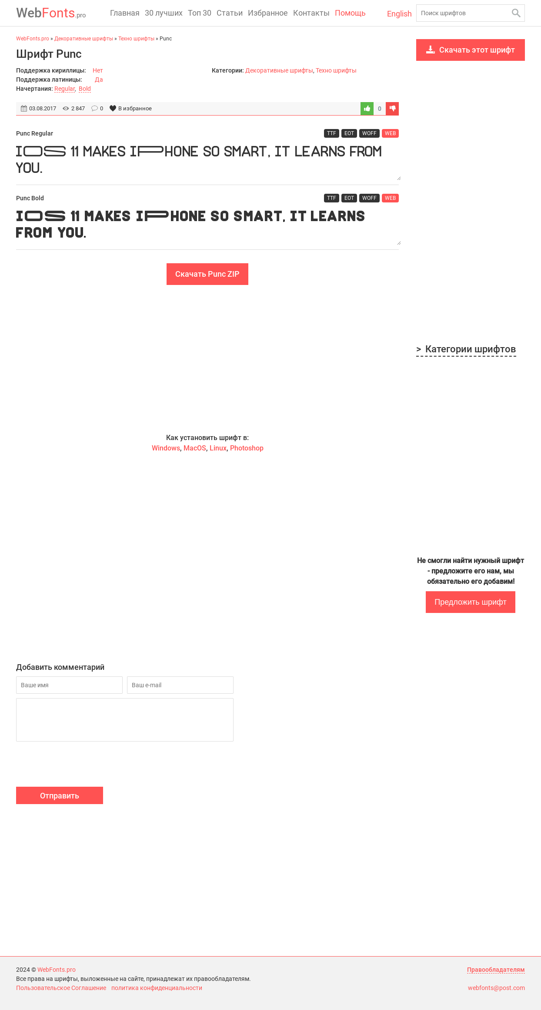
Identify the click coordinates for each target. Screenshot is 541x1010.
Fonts (51, 12)
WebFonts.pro (56, 969)
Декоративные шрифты (279, 70)
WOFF (369, 133)
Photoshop (247, 448)
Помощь (350, 12)
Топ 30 (199, 12)
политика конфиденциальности (156, 987)
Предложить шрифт (470, 602)
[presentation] (82, 765)
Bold (85, 88)
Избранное (268, 12)
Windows (166, 448)
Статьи (230, 12)
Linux (218, 448)
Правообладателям (496, 969)
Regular (64, 88)
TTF (331, 133)
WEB (390, 133)
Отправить (59, 795)
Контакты (311, 12)
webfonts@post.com (496, 987)
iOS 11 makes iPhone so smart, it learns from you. (207, 161)
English (399, 13)
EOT (349, 133)
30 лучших (164, 12)
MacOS (195, 448)
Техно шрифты (336, 70)
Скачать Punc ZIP (207, 273)
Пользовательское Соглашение (61, 987)
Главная (125, 12)
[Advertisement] (207, 359)
